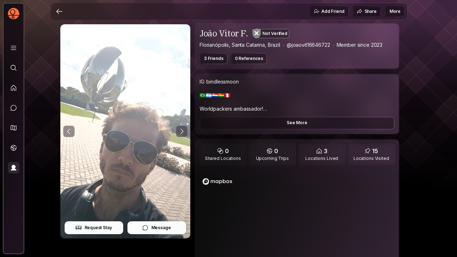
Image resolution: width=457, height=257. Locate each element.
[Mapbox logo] (217, 181)
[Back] (59, 11)
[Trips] (13, 147)
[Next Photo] (181, 131)
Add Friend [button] (328, 11)
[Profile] (13, 167)
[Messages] (13, 108)
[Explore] (13, 68)
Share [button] (367, 11)
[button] (13, 127)
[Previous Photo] (69, 131)
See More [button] (297, 122)
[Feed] (13, 88)
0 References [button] (249, 58)
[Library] (13, 48)
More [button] (395, 11)
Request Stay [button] (93, 228)
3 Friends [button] (214, 58)
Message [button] (156, 228)
